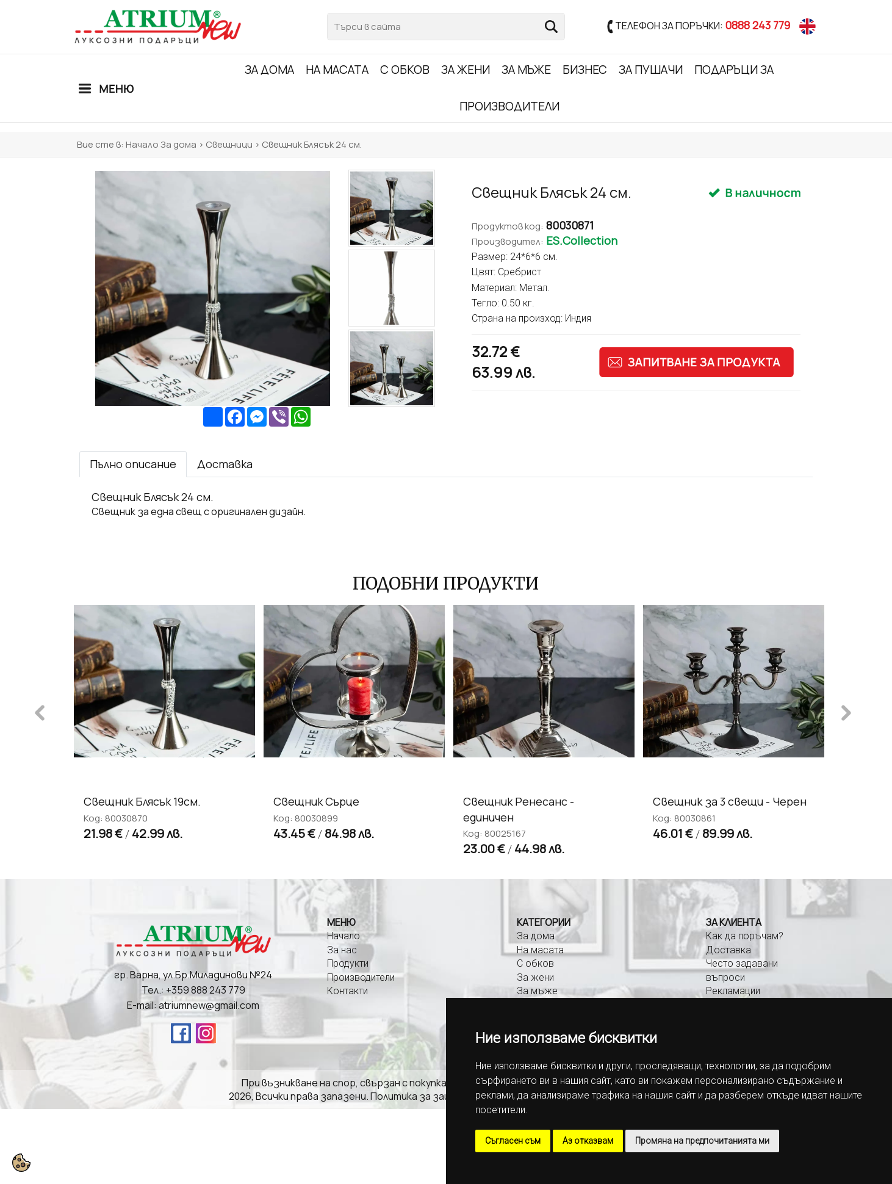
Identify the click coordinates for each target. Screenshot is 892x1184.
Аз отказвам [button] (588, 1141)
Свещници (229, 144)
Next (846, 711)
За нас (342, 950)
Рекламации (733, 991)
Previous (40, 711)
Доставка (728, 950)
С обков (405, 70)
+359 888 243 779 (205, 990)
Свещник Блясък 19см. (142, 801)
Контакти (347, 991)
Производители (509, 106)
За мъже (526, 70)
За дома (269, 70)
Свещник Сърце (316, 801)
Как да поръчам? (744, 936)
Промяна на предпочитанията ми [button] (702, 1141)
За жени (465, 70)
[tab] (133, 464)
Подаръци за (734, 70)
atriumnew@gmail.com (209, 1005)
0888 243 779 (757, 25)
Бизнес (585, 70)
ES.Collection (581, 240)
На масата (337, 70)
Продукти (348, 963)
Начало (142, 144)
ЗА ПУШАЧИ (651, 70)
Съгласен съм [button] (513, 1141)
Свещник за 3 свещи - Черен (730, 801)
